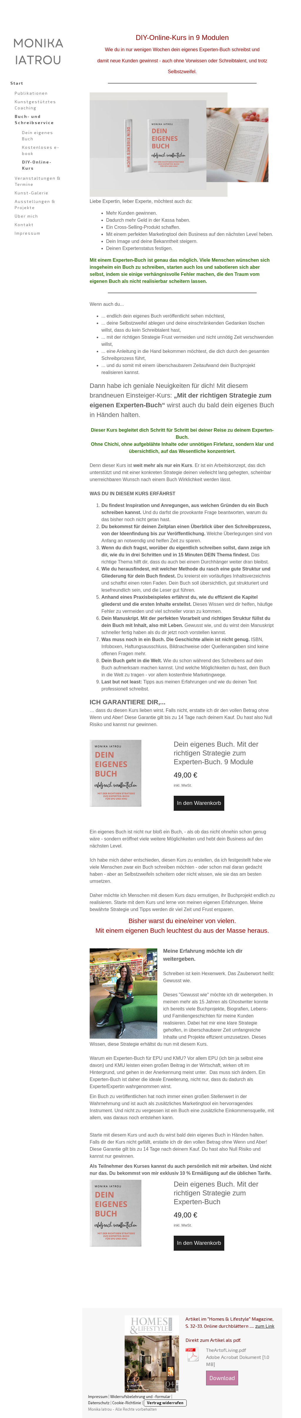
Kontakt (24, 224)
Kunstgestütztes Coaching (35, 104)
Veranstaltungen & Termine (38, 181)
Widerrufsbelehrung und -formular (140, 1396)
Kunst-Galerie (32, 192)
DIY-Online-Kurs (37, 165)
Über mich (26, 215)
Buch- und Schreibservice (34, 119)
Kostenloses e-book (40, 150)
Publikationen (31, 93)
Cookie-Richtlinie (126, 1402)
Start (16, 83)
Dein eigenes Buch (37, 135)
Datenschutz (99, 1402)
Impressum (28, 233)
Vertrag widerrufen (165, 1402)
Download (222, 1377)
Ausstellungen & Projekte (35, 204)
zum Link (264, 1326)
